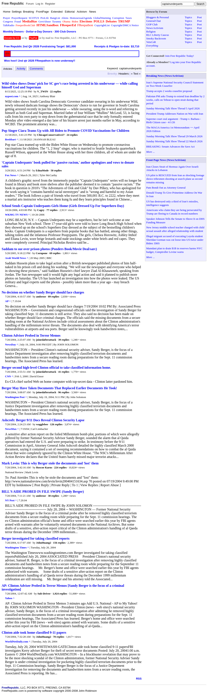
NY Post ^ (11, 500)
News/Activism (154, 28)
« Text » (135, 73)
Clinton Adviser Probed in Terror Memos (31, 335)
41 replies (63, 371)
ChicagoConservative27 (50, 134)
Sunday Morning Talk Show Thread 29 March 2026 (174, 136)
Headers (123, 73)
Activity (21, 68)
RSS (139, 678)
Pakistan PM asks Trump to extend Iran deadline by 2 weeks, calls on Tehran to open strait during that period (175, 100)
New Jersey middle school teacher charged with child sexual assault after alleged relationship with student (175, 229)
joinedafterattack (46, 339)
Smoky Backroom (156, 38)
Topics (188, 17)
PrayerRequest (19, 17)
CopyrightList (102, 25)
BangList (55, 17)
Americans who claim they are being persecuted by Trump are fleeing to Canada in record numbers (174, 211)
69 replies (54, 253)
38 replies (53, 495)
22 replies (55, 91)
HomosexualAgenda (81, 17)
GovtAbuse (44, 21)
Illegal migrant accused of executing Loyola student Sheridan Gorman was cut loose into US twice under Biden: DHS (174, 240)
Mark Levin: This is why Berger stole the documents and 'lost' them (50, 463)
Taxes (128, 17)
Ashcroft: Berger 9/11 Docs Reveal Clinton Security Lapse (43, 420)
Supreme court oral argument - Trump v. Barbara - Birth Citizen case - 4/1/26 (173, 120)
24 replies (72, 134)
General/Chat (153, 20)
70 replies (58, 636)
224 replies (60, 467)
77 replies (52, 210)
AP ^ (8, 301)
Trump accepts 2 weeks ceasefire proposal (169, 91)
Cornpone (42, 253)
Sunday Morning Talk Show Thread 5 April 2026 (173, 108)
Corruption (118, 17)
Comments (36, 68)
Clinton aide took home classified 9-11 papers (34, 632)
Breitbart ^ (11, 139)
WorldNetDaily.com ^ (17, 641)
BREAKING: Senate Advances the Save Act (170, 146)
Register (50, 3)
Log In (39, 3)
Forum (30, 3)
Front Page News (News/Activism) (166, 160)
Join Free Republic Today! (179, 55)
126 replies (56, 424)
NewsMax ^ (12, 428)
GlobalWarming (102, 17)
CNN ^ (9, 376)
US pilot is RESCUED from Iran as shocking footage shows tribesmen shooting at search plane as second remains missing (175, 179)
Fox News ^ (12, 175)
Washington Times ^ (17, 547)
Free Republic (13, 3)
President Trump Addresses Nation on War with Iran (174, 113)
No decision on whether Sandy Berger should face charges (43, 292)
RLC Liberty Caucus (157, 34)
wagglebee (42, 424)
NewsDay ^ (11, 344)
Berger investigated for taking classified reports (35, 538)
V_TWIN (42, 91)
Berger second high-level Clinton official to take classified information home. (56, 367)
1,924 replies (60, 593)
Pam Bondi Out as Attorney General (166, 187)
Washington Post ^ (16, 397)
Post (199, 17)
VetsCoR (151, 42)
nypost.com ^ (13, 96)
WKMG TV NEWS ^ (17, 214)
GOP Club (152, 24)
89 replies (53, 296)
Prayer (6, 17)
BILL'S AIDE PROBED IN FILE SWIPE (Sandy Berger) (43, 491)
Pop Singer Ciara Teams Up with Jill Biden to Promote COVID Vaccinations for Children (65, 130)
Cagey (41, 210)
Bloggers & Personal (157, 17)
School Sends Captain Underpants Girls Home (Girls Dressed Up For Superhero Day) (63, 206)
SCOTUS (34, 17)
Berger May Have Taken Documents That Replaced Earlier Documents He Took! (59, 388)
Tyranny (56, 21)
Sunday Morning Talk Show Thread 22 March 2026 (174, 141)
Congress (8, 21)
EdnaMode (42, 170)
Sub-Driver (44, 593)
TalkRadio (8, 25)
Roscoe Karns (44, 467)
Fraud (17, 21)
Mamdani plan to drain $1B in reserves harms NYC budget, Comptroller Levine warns (174, 250)
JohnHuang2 (43, 542)
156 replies (59, 542)
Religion (151, 31)
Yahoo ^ (9, 598)
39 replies (63, 339)
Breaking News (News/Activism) (165, 75)
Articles (7, 68)
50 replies (56, 170)
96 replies (63, 392)
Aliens (64, 17)
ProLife (44, 17)
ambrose (41, 296)
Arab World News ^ (16, 258)
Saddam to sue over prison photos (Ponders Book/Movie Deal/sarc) (49, 249)
